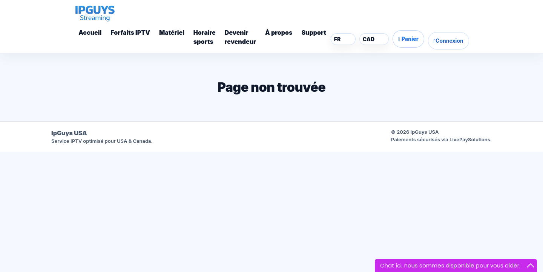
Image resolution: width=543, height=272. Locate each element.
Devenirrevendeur (240, 37)
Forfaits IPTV (130, 32)
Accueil (89, 32)
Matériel (171, 32)
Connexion (448, 40)
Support (313, 32)
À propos (278, 32)
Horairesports (204, 37)
